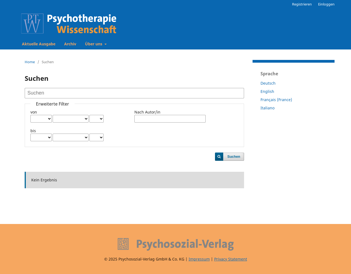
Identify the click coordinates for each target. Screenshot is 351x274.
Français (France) (276, 99)
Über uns (94, 43)
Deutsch (268, 83)
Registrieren (302, 4)
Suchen (233, 156)
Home (30, 61)
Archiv (70, 43)
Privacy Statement (230, 259)
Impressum (199, 259)
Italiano (267, 107)
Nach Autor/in (147, 112)
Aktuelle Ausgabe (38, 43)
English (267, 91)
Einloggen (326, 4)
